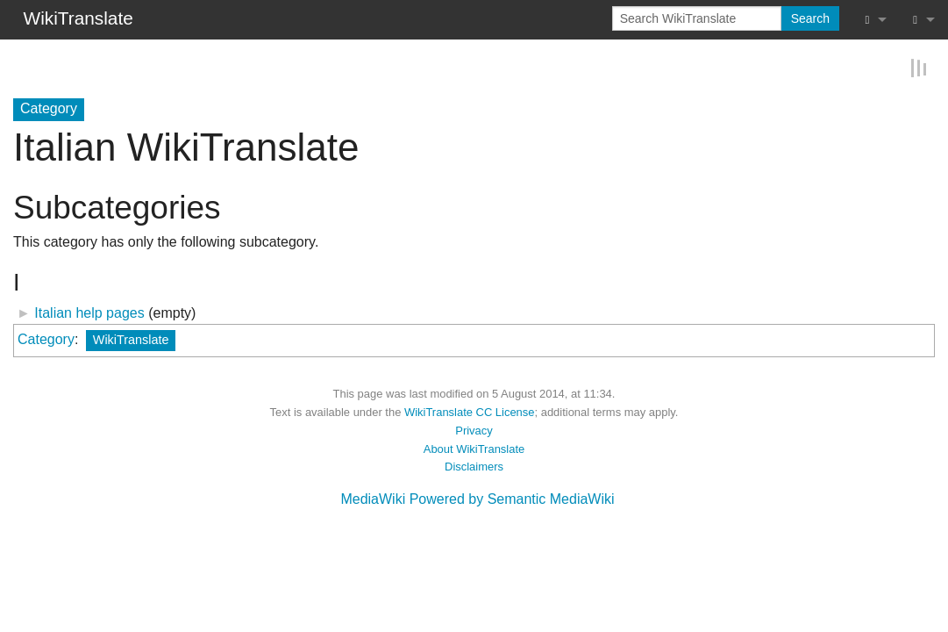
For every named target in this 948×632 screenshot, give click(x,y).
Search (810, 18)
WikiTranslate (131, 339)
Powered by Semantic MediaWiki (512, 498)
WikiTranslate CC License (469, 411)
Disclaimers (474, 465)
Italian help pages (89, 312)
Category (46, 338)
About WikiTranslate (474, 447)
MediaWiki (372, 498)
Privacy (473, 429)
